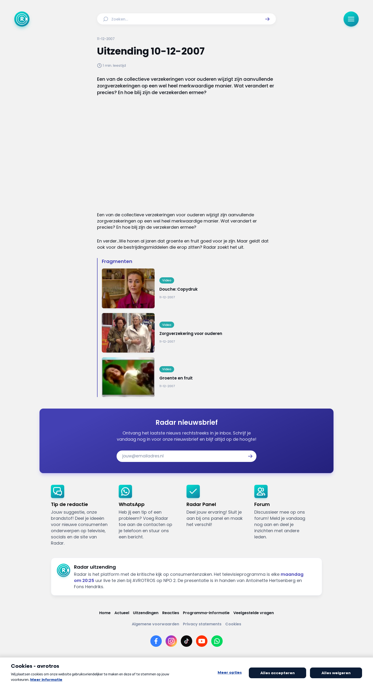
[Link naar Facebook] (156, 641)
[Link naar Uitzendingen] (145, 613)
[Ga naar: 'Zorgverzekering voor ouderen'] (189, 333)
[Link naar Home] (105, 613)
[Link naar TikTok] (186, 641)
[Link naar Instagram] (171, 641)
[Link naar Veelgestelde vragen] (253, 613)
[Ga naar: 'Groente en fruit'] (189, 377)
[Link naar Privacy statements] (202, 624)
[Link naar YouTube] (201, 641)
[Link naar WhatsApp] (217, 641)
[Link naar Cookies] (233, 624)
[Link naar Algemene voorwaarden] (155, 624)
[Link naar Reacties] (170, 613)
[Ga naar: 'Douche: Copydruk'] (189, 288)
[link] (81, 515)
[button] (267, 19)
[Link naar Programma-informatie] (206, 613)
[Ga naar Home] (21, 19)
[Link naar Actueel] (121, 613)
